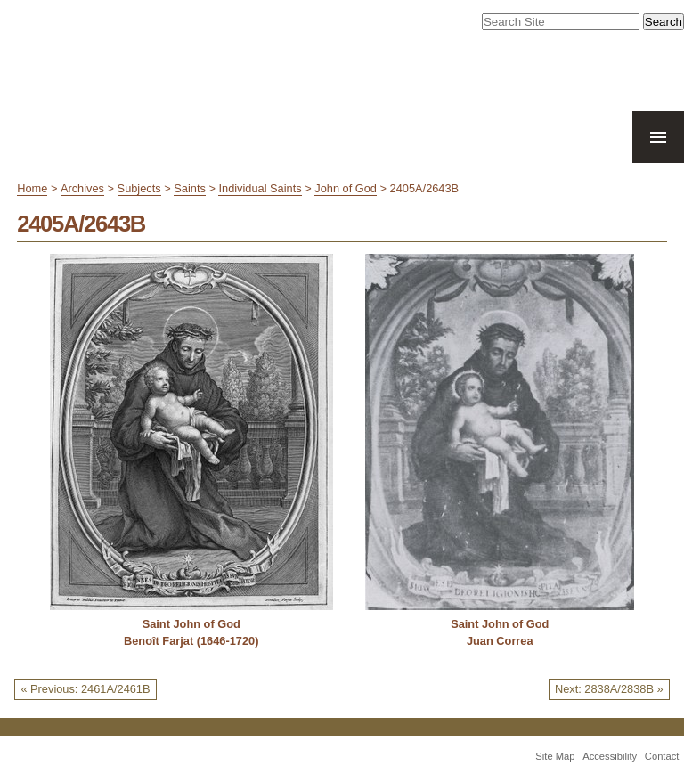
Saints (190, 188)
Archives (82, 188)
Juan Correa (500, 641)
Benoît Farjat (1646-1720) (191, 641)
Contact (662, 756)
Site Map (554, 756)
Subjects (139, 188)
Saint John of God (191, 624)
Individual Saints (259, 188)
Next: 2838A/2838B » (609, 689)
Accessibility (609, 756)
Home (32, 188)
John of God (345, 188)
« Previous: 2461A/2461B (85, 689)
